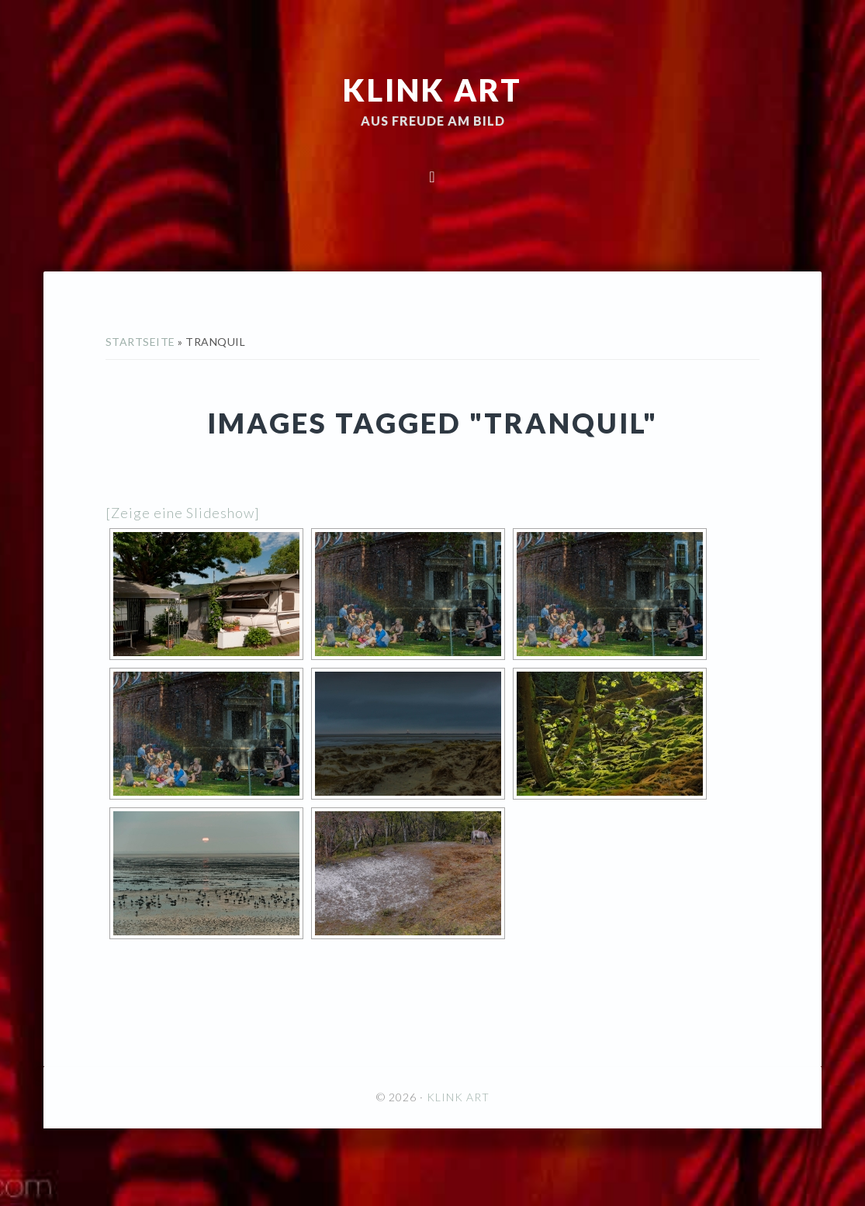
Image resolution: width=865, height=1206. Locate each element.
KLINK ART (432, 89)
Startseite (140, 341)
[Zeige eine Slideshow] (183, 512)
